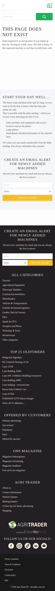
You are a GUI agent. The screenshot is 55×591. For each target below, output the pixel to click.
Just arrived (7, 425)
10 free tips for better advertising (17, 506)
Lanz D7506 (8, 394)
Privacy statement (11, 559)
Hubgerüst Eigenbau (12, 357)
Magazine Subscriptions (13, 456)
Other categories (10, 340)
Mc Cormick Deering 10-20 (15, 362)
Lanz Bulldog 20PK (11, 380)
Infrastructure (8, 335)
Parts (4, 317)
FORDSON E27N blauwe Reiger (18, 398)
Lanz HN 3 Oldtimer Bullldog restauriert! (22, 375)
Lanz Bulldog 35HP (11, 371)
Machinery (7, 430)
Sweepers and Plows (12, 326)
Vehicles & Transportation (14, 303)
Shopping (6, 510)
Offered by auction (11, 439)
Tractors (6, 280)
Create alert (27, 198)
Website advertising (11, 420)
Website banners (10, 497)
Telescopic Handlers (11, 289)
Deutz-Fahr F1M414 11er (14, 389)
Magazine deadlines (11, 465)
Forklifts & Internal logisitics (16, 308)
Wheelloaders (8, 298)
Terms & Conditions (12, 564)
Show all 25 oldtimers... (13, 403)
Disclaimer (9, 570)
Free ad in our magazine (13, 470)
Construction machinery (13, 294)
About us (6, 488)
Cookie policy (10, 575)
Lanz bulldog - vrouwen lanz (15, 385)
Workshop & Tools (11, 330)
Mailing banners (10, 501)
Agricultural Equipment (13, 285)
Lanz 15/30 (7, 366)
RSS (6, 580)
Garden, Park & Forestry (14, 312)
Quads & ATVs (9, 321)
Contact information (11, 492)
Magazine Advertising (12, 461)
